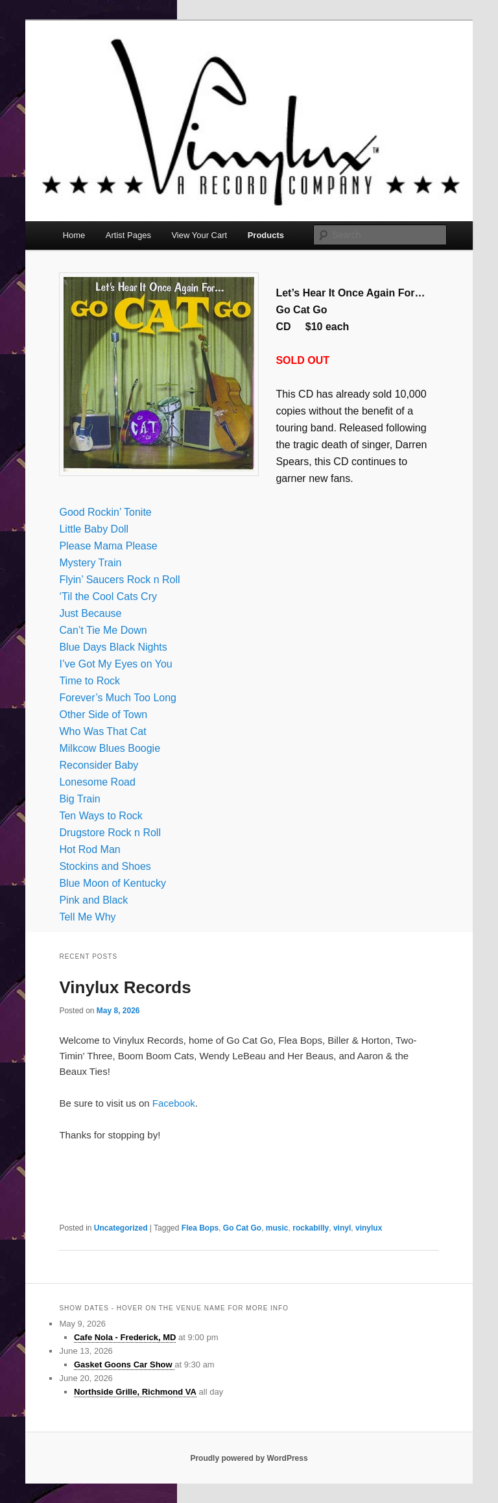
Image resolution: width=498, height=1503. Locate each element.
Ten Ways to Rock (100, 815)
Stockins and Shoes (104, 866)
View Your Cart (199, 235)
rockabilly (310, 1227)
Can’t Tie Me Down (103, 630)
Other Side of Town (103, 714)
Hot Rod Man (89, 849)
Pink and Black (93, 900)
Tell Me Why (87, 916)
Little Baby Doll (93, 529)
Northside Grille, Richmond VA (135, 1392)
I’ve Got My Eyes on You (115, 663)
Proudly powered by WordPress (248, 1458)
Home (74, 235)
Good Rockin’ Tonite (105, 512)
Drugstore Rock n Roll (110, 832)
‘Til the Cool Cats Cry (108, 596)
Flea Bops (200, 1227)
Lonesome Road (97, 782)
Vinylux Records (125, 987)
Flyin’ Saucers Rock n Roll (119, 579)
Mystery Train (90, 562)
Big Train (79, 798)
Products (266, 235)
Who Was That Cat (102, 731)
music (277, 1227)
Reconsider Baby (98, 765)
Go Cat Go (242, 1227)
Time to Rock (89, 680)
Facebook (173, 1103)
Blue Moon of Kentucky (112, 883)
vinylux (368, 1227)
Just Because (90, 613)
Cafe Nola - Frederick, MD (125, 1337)
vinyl (342, 1227)
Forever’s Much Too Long (117, 697)
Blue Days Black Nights (113, 647)
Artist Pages (128, 235)
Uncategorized (121, 1227)
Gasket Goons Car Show (124, 1364)
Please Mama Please (108, 545)
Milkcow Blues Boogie (109, 748)
